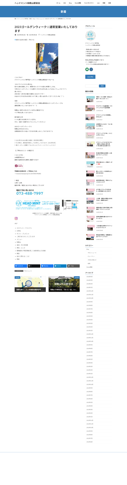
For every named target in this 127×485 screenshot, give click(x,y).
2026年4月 (90, 276)
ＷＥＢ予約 (19, 155)
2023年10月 (90, 384)
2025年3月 (90, 323)
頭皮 (18, 259)
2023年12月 (90, 377)
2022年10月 (90, 427)
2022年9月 (90, 431)
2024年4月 (90, 363)
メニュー (19, 239)
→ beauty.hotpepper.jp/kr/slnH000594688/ (28, 173)
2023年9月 (90, 388)
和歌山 (19, 242)
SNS (24, 453)
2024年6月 (90, 355)
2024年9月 (90, 345)
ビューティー (91, 256)
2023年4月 (90, 406)
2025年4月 (90, 319)
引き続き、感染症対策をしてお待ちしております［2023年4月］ (36, 143)
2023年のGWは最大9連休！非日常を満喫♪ (30, 140)
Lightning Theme (63, 465)
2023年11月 (90, 381)
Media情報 (89, 267)
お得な (19, 231)
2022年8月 (90, 434)
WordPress (54, 465)
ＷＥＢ (24, 150)
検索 (102, 86)
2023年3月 (90, 409)
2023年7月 (90, 395)
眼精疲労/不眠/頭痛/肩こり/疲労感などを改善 (31, 250)
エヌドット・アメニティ (24, 228)
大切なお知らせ (92, 260)
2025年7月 (90, 309)
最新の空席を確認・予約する (25, 40)
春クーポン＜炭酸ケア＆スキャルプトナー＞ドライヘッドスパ (35, 145)
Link (55, 453)
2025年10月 (90, 298)
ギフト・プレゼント (23, 233)
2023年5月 (90, 402)
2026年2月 (90, 284)
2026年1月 (90, 287)
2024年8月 (90, 348)
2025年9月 (90, 302)
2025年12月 (90, 291)
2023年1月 (90, 416)
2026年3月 (90, 280)
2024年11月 (90, 337)
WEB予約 (90, 77)
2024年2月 (90, 370)
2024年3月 (90, 366)
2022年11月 (90, 424)
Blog (88, 249)
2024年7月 (90, 352)
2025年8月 (90, 305)
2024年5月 (90, 359)
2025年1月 (90, 330)
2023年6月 (90, 399)
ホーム (17, 453)
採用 (89, 263)
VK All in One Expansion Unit (75, 465)
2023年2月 (90, 413)
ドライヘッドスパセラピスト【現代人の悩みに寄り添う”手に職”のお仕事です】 (104, 144)
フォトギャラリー (46, 453)
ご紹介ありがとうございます (26, 236)
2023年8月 (90, 391)
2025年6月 (90, 312)
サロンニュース (28, 271)
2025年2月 (90, 327)
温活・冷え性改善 (22, 245)
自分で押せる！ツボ (23, 256)
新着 (61, 453)
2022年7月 (90, 438)
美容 (18, 253)
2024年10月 (90, 341)
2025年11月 (90, 294)
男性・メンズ (21, 248)
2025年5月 (90, 316)
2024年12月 (90, 334)
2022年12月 (90, 420)
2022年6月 (90, 442)
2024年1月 (90, 373)
